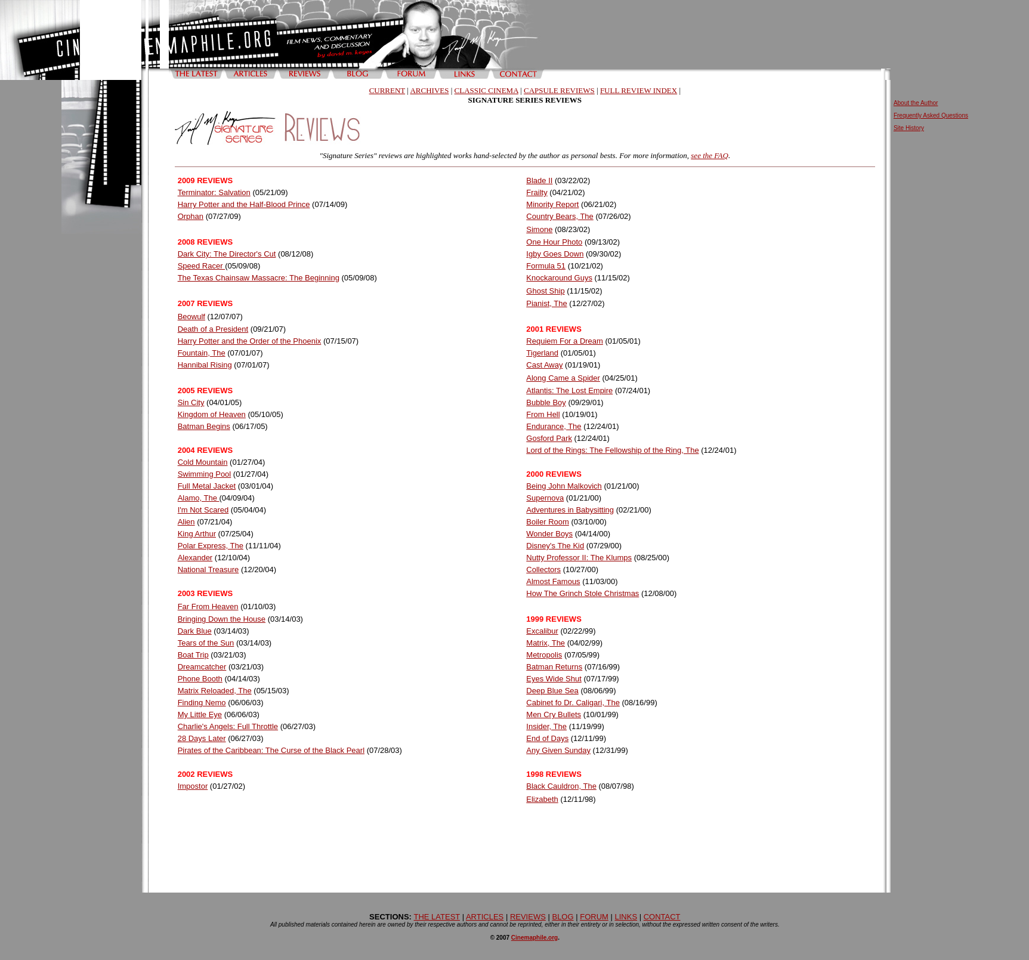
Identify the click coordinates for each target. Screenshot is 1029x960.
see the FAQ (709, 155)
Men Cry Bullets (553, 714)
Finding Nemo (202, 702)
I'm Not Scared (203, 509)
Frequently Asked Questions (931, 115)
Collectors (543, 569)
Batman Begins (204, 426)
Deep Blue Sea (552, 690)
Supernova (545, 497)
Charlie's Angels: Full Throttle (228, 726)
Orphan (190, 216)
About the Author (916, 103)
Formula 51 (546, 265)
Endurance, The (553, 426)
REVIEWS (528, 916)
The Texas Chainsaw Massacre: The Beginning (258, 277)
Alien (186, 521)
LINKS (625, 916)
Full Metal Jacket (207, 485)
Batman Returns (554, 666)
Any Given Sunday (558, 750)
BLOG (562, 916)
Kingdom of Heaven (212, 414)
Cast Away (544, 364)
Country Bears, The (559, 216)
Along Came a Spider (563, 377)
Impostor (193, 786)
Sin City (191, 402)
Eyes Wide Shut (554, 678)
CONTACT (662, 916)
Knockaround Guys (559, 277)
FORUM (594, 916)
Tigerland (542, 352)
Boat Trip (193, 654)
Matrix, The (545, 642)
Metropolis (544, 654)
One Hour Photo (554, 241)
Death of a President (213, 329)
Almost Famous (553, 581)
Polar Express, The (210, 545)
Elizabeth (542, 799)
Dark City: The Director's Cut (227, 253)
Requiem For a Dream (564, 341)
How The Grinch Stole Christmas (582, 593)
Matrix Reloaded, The (215, 690)
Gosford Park (549, 438)
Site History (909, 128)
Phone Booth (200, 678)
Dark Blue (195, 630)
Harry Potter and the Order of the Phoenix (250, 341)
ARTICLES (484, 916)
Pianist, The (546, 303)
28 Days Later (202, 738)
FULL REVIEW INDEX (638, 90)
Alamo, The (199, 497)
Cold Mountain (203, 462)
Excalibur (542, 630)
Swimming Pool (204, 474)
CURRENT (387, 90)
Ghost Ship (545, 290)
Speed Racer (201, 265)
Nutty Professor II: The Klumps (579, 557)
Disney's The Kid (555, 545)
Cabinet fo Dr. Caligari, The (573, 702)
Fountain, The (201, 352)
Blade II (539, 180)
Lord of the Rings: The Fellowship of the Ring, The (612, 450)
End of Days (547, 738)
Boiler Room (547, 521)
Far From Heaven (208, 606)
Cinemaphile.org (534, 937)
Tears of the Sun (206, 642)
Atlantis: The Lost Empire (569, 390)
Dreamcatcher (202, 666)
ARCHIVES (429, 90)
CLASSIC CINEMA (486, 90)
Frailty (536, 192)
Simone (539, 229)
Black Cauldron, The (561, 786)
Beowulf (191, 316)
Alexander (195, 557)
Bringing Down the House (221, 619)
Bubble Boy (546, 402)
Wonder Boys (549, 533)
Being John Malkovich (563, 485)
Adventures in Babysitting (570, 509)
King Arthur (197, 533)
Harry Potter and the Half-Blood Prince (244, 204)
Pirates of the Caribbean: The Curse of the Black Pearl (271, 750)
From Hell (543, 414)
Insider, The (546, 726)
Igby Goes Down (554, 253)
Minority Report (552, 204)
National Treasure (208, 569)
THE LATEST (437, 916)
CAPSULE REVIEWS (559, 90)
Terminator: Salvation (214, 192)
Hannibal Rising (205, 364)
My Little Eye (200, 714)
